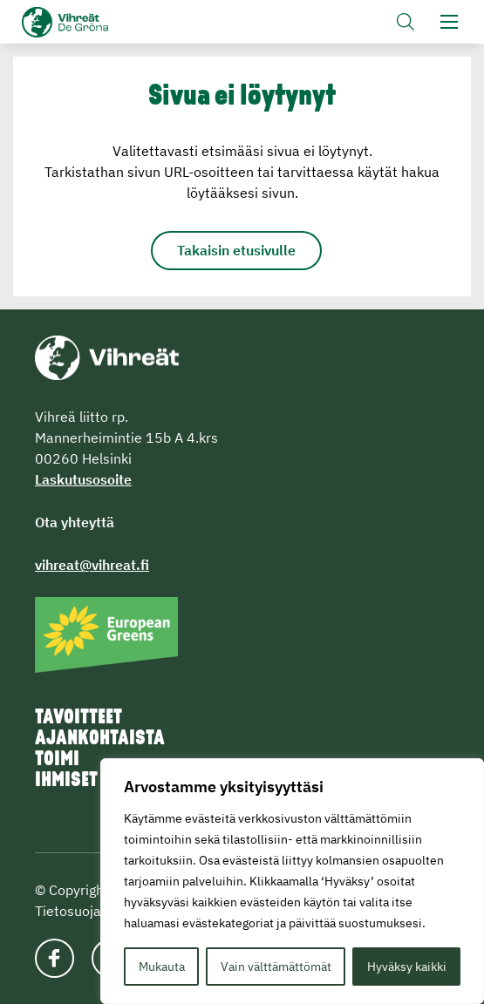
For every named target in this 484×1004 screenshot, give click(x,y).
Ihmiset (66, 780)
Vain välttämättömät (276, 966)
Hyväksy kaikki (407, 966)
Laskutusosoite (83, 479)
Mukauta (162, 966)
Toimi (57, 760)
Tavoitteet (78, 718)
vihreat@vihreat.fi (92, 564)
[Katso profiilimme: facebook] (54, 958)
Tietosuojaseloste (91, 910)
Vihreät (94, 22)
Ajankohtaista (100, 739)
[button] (405, 22)
